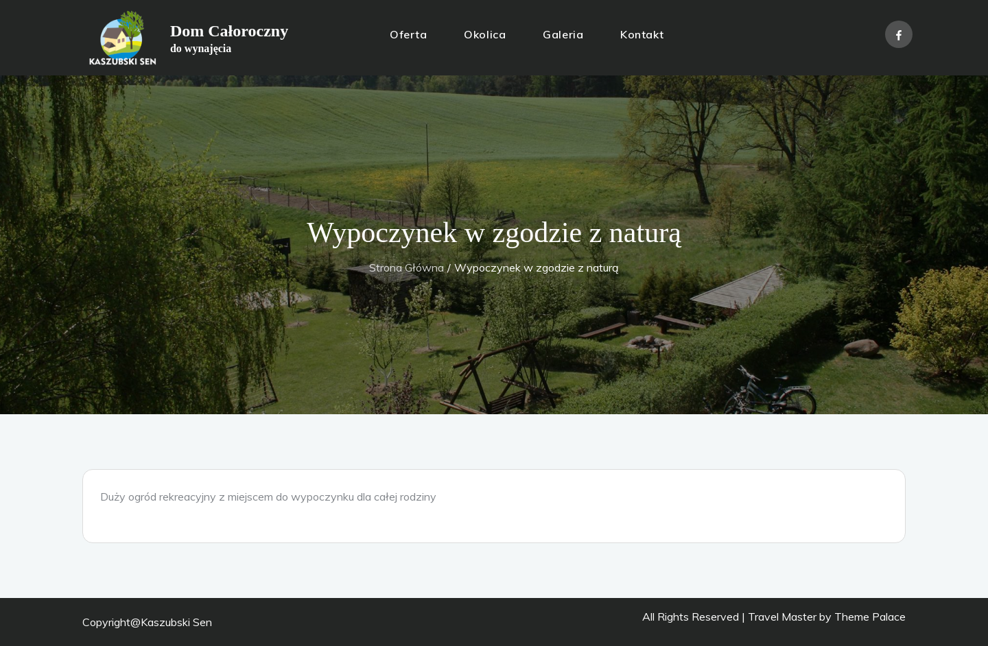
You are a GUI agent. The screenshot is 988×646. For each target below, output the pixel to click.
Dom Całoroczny (229, 31)
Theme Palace (870, 616)
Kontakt (641, 34)
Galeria (563, 34)
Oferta (408, 34)
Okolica (485, 34)
